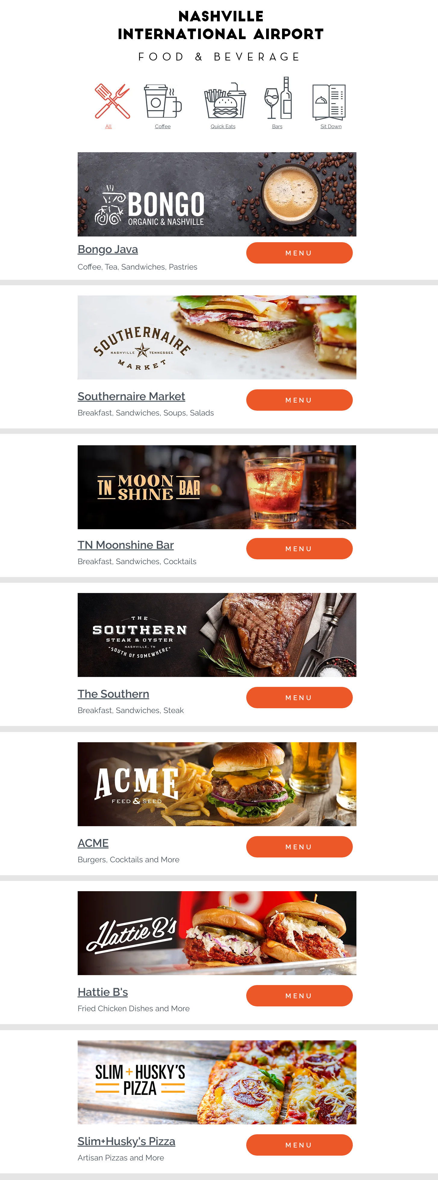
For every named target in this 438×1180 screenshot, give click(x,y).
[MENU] (299, 253)
